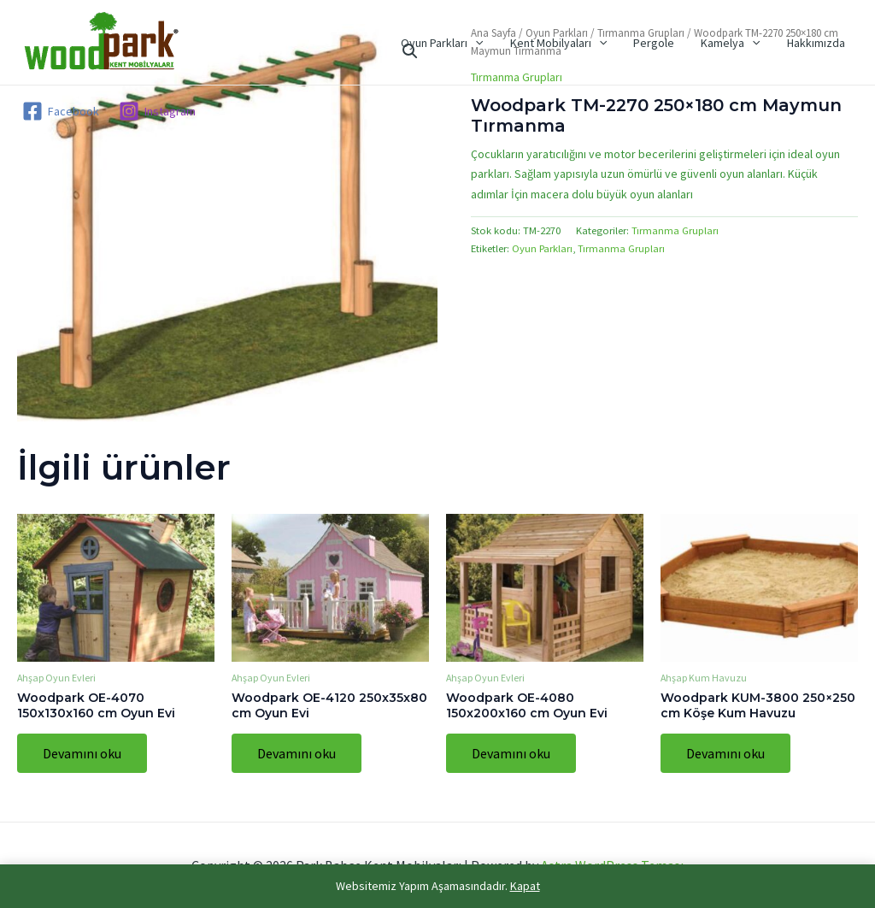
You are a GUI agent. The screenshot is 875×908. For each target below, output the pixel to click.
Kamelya (734, 43)
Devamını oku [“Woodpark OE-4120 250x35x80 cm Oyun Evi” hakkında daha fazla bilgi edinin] (296, 753)
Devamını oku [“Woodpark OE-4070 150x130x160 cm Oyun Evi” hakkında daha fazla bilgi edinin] (82, 753)
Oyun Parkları (454, 43)
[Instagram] (157, 111)
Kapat (525, 885)
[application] (487, 43)
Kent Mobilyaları (567, 43)
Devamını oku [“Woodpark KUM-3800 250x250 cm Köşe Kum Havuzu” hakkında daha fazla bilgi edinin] (725, 753)
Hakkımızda (817, 42)
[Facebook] (60, 111)
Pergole (660, 42)
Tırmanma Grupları (675, 230)
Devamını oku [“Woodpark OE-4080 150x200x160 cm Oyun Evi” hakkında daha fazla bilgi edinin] (511, 753)
